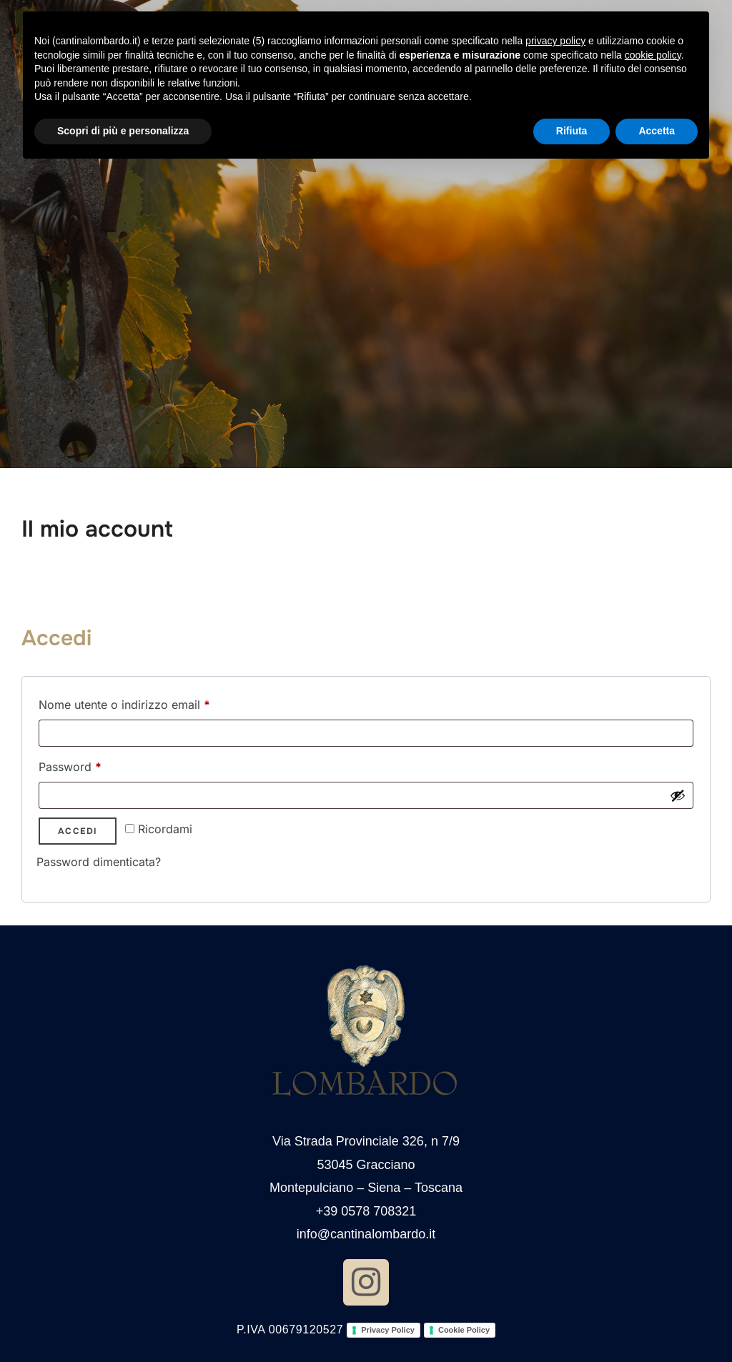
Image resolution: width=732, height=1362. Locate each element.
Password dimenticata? (98, 862)
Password (94, 764)
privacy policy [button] (555, 40)
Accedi (77, 831)
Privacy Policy (388, 1330)
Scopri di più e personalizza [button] (123, 130)
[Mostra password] (678, 795)
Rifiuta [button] (572, 130)
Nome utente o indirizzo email (148, 702)
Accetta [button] (656, 130)
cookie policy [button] (653, 55)
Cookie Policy (464, 1330)
